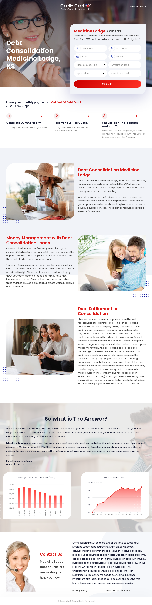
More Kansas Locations (19, 460)
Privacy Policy (79, 590)
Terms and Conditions (118, 590)
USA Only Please (15, 464)
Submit (107, 83)
